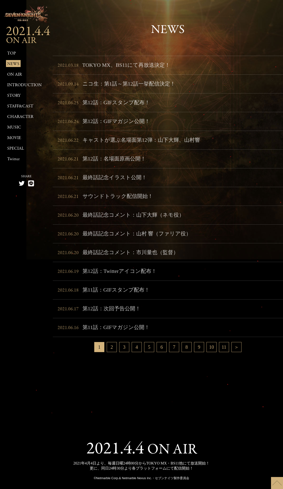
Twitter (13, 159)
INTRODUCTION (24, 85)
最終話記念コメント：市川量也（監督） (118, 254)
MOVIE (14, 138)
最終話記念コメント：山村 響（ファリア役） (124, 235)
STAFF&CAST (20, 106)
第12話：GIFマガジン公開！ (104, 123)
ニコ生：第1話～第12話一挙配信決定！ (116, 85)
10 (211, 347)
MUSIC (14, 127)
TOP (11, 53)
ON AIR (14, 75)
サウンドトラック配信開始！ (105, 198)
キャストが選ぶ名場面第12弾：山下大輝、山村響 (129, 141)
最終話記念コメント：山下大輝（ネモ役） (121, 216)
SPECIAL (15, 149)
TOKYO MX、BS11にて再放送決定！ (114, 66)
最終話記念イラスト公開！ (102, 179)
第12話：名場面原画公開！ (102, 160)
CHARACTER (20, 117)
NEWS (13, 64)
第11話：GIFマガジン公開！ (104, 329)
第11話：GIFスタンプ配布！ (104, 291)
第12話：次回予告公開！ (99, 310)
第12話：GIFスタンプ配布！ (104, 104)
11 (224, 347)
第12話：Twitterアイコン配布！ (107, 272)
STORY (14, 96)
